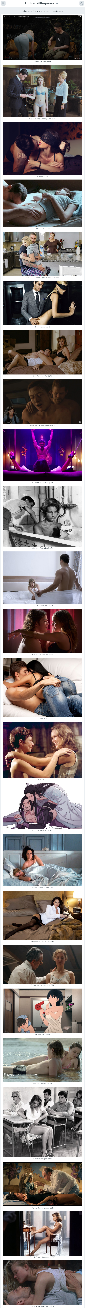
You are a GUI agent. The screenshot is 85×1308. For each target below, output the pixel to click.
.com (43, 3)
